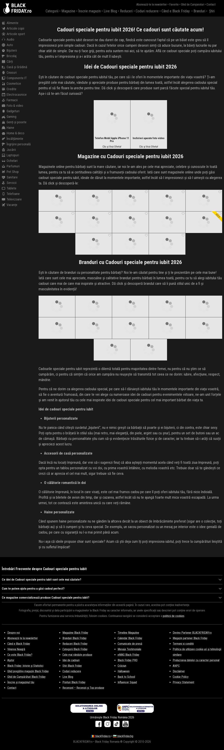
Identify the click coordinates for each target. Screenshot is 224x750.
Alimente (10, 23)
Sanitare (10, 177)
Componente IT (14, 78)
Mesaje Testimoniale (129, 649)
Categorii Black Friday (74, 649)
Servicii (9, 183)
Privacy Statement (183, 682)
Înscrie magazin (89, 11)
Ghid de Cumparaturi (192, 4)
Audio (8, 39)
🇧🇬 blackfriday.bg (123, 736)
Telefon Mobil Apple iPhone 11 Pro (112, 140)
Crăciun (122, 666)
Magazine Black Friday (75, 632)
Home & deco (13, 133)
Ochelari (10, 161)
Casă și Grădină (14, 67)
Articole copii (13, 28)
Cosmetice (11, 83)
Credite (9, 89)
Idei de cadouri (71, 660)
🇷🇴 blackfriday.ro (101, 736)
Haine (8, 127)
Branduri (199, 11)
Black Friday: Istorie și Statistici (25, 666)
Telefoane (11, 194)
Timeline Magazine (128, 632)
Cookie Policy (181, 677)
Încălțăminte (12, 138)
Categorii (52, 11)
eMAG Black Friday (128, 654)
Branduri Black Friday (74, 638)
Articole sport (13, 34)
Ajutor (10, 660)
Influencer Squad (127, 682)
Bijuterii (9, 50)
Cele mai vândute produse (77, 654)
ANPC (176, 666)
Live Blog (110, 11)
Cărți (7, 61)
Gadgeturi (10, 111)
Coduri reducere (147, 11)
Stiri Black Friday (72, 666)
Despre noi (13, 632)
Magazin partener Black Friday (190, 638)
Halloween (124, 671)
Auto (7, 45)
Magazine (68, 11)
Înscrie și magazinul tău (20, 682)
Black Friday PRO (127, 660)
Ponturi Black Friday (73, 682)
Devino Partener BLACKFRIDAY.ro (192, 632)
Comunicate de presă (130, 643)
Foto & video (12, 105)
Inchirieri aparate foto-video (148, 138)
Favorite (174, 4)
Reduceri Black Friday (74, 643)
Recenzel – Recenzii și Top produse (83, 688)
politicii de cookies (173, 616)
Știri (212, 11)
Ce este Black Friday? (19, 654)
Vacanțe (9, 205)
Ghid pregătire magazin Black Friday (28, 671)
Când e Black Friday (176, 11)
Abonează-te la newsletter (151, 4)
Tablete (9, 188)
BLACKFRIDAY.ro (21, 8)
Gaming (9, 116)
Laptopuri (10, 155)
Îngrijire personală (16, 144)
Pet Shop (10, 172)
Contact (211, 4)
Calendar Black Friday (130, 638)
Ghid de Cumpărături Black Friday (26, 677)
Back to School (126, 677)
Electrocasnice (14, 94)
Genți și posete (14, 122)
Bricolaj (9, 56)
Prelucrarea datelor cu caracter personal (196, 660)
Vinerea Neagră (16, 649)
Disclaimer (179, 671)
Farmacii (10, 100)
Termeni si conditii (183, 643)
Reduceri (126, 11)
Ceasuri (9, 72)
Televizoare (12, 199)
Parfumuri (11, 166)
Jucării (9, 149)
